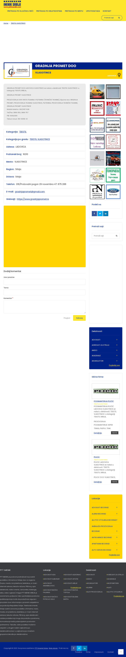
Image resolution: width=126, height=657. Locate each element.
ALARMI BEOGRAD (99, 514)
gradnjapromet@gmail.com (30, 191)
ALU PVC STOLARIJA (114, 592)
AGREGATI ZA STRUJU (100, 345)
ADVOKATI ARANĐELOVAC (49, 584)
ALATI (109, 587)
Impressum (99, 652)
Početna (78, 652)
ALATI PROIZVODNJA (94, 592)
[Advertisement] (63, 43)
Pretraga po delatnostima (49, 11)
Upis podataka (93, 11)
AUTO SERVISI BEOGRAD (101, 550)
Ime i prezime (9, 277)
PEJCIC (97, 457)
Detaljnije (98, 433)
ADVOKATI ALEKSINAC (72, 574)
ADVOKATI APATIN (71, 579)
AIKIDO (94, 350)
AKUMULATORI (97, 361)
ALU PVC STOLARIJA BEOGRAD (104, 520)
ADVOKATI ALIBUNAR (52, 579)
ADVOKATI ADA (49, 574)
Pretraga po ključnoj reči (20, 11)
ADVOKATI (96, 340)
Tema (6, 288)
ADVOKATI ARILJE (70, 583)
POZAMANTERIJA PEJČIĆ (104, 401)
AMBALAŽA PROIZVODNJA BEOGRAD (102, 528)
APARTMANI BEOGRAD (101, 543)
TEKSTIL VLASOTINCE (18, 23)
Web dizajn (53, 648)
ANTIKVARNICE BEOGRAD (102, 537)
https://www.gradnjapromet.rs (33, 199)
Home (6, 23)
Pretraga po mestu (74, 11)
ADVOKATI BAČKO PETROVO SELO (50, 598)
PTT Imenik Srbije (41, 648)
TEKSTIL (22, 131)
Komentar (8, 298)
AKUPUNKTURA (113, 583)
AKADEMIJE (96, 355)
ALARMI (89, 587)
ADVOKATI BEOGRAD (100, 507)
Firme (88, 652)
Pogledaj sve (114, 365)
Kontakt (107, 11)
